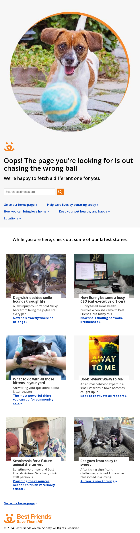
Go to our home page (19, 204)
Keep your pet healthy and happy (83, 211)
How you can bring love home (25, 211)
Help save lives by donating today (71, 204)
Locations (11, 218)
